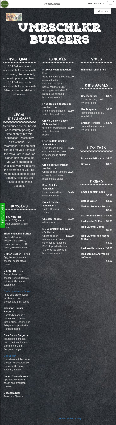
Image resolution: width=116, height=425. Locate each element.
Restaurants (96, 3)
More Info (103, 11)
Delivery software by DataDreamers (58, 423)
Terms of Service (65, 418)
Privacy (78, 418)
